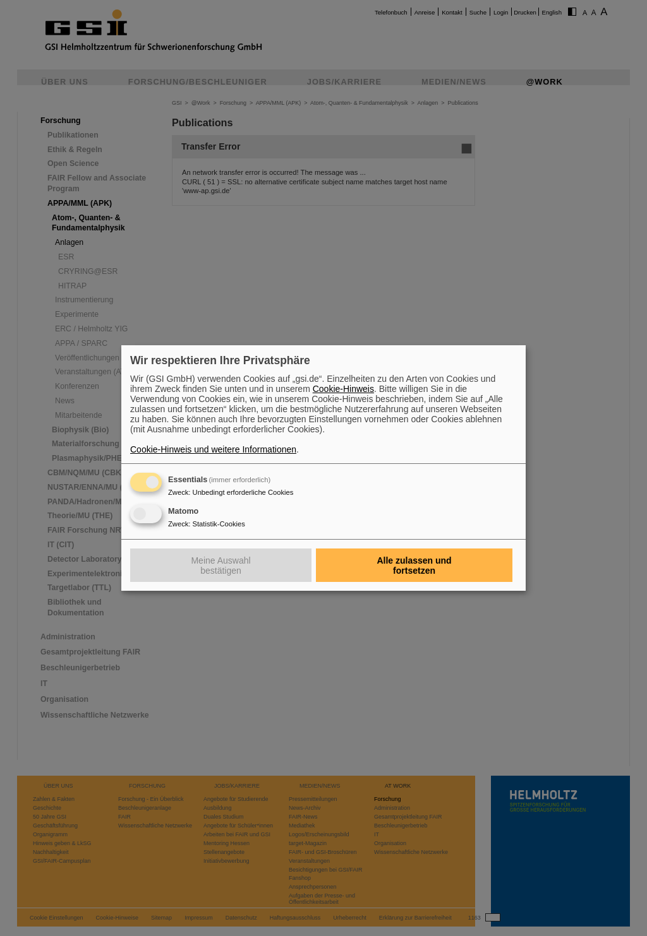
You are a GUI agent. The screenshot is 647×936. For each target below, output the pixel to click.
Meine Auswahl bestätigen (220, 565)
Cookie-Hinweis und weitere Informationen (213, 449)
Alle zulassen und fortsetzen (414, 565)
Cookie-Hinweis (343, 389)
